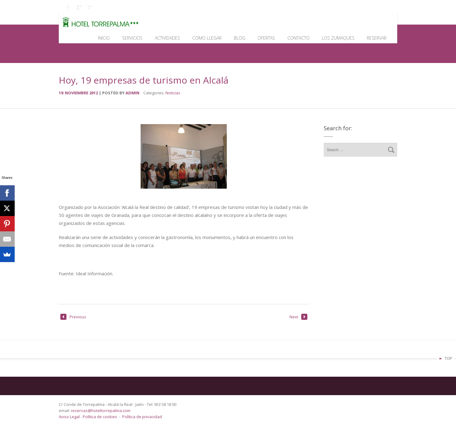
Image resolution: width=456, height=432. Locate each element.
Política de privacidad (142, 416)
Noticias (173, 93)
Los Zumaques (338, 38)
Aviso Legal (70, 416)
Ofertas (266, 38)
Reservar (376, 38)
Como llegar (207, 38)
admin (132, 93)
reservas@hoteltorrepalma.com (101, 410)
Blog (239, 38)
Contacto (298, 38)
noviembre (77, 93)
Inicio (104, 38)
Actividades (167, 38)
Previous (73, 317)
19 (62, 93)
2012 (94, 93)
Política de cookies (100, 416)
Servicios (132, 38)
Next (298, 317)
